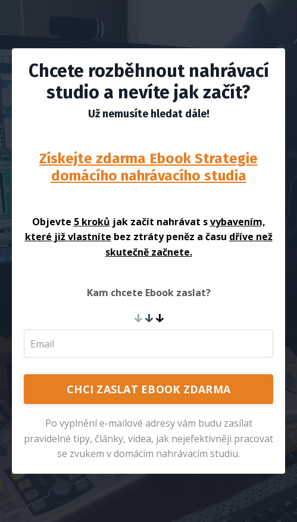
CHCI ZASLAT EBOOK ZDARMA (148, 389)
